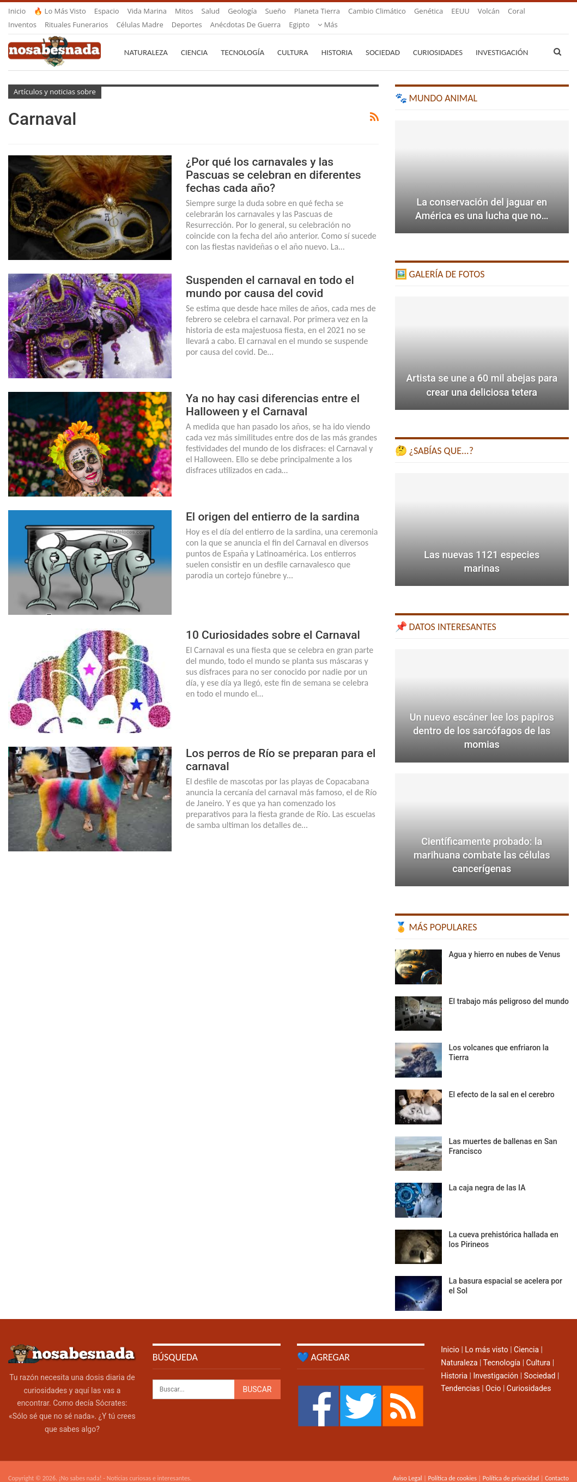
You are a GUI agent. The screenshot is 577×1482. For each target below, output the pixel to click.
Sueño (275, 11)
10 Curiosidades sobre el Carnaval (273, 621)
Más (488, 11)
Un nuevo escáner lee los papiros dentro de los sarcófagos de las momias (482, 717)
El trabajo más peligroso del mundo (509, 988)
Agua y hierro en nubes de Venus (505, 941)
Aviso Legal (407, 1465)
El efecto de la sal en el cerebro (502, 1081)
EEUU (460, 11)
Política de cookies (452, 1465)
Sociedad (383, 39)
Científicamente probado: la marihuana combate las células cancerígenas (482, 841)
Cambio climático (377, 11)
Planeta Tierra (317, 11)
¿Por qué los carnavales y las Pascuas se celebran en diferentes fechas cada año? (273, 162)
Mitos (184, 11)
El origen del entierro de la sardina (273, 503)
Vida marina (147, 11)
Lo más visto (486, 1336)
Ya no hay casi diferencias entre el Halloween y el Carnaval (273, 392)
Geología (242, 11)
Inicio (17, 11)
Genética (428, 11)
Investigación (495, 1362)
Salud (211, 11)
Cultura (292, 39)
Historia (337, 39)
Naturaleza (146, 39)
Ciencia (194, 39)
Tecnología (242, 39)
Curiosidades (438, 39)
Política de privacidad (511, 1465)
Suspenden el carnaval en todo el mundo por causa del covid (270, 274)
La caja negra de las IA (487, 1174)
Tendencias (460, 1375)
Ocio (493, 1375)
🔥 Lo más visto (60, 11)
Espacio (106, 11)
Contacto (557, 1465)
